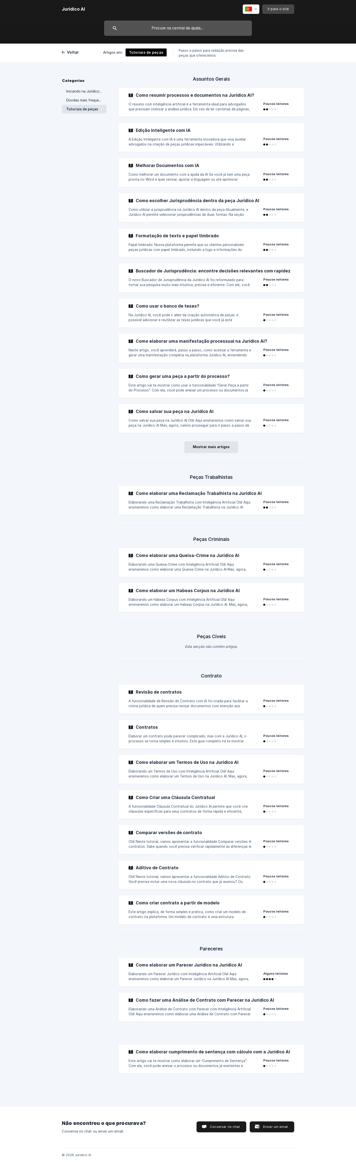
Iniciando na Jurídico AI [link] (84, 91)
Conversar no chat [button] (225, 1127)
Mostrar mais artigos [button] (211, 447)
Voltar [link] (73, 52)
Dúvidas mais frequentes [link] (86, 100)
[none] (73, 9)
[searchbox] (178, 28)
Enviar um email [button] (275, 1127)
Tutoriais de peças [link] (82, 109)
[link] (211, 102)
